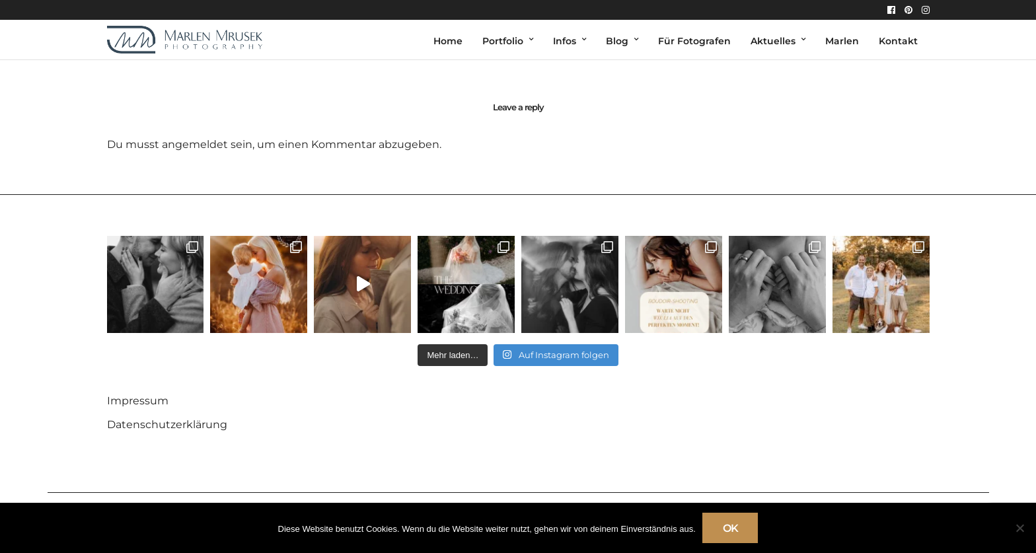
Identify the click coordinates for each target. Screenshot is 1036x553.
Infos (564, 41)
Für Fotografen (694, 41)
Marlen (842, 41)
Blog (617, 41)
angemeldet (195, 144)
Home (447, 41)
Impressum (137, 400)
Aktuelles (773, 41)
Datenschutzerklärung (167, 424)
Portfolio (502, 41)
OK (730, 528)
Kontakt (898, 41)
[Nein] (1019, 528)
